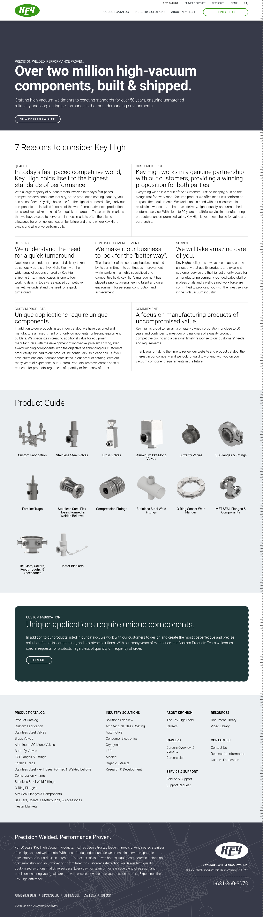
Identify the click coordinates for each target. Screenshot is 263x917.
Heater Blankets (72, 566)
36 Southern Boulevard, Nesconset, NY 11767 (216, 869)
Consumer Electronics (121, 739)
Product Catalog (115, 12)
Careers (172, 726)
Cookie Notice (72, 895)
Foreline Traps (32, 509)
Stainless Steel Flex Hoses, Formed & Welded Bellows (72, 512)
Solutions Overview (119, 720)
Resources (218, 3)
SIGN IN (234, 3)
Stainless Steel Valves (72, 455)
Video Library (220, 726)
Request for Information (228, 754)
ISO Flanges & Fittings (231, 455)
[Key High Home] (27, 16)
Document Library (223, 720)
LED (109, 751)
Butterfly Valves (191, 455)
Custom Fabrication (32, 455)
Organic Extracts (117, 763)
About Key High (183, 12)
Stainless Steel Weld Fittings (151, 510)
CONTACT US (225, 12)
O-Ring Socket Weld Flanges (191, 510)
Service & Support (195, 3)
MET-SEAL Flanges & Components (231, 510)
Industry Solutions (150, 12)
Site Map (106, 895)
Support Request (178, 785)
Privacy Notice (50, 895)
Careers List (174, 758)
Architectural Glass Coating (125, 726)
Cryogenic (113, 745)
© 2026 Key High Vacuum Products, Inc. (36, 905)
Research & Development (124, 769)
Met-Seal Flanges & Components (38, 794)
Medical (111, 757)
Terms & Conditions (26, 895)
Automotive (114, 732)
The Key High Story (180, 720)
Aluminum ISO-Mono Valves (151, 457)
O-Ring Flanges (26, 788)
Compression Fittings (111, 509)
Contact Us (221, 740)
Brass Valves (111, 455)
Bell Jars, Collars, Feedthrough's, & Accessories (32, 569)
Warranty (90, 895)
